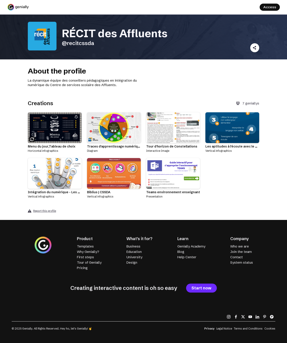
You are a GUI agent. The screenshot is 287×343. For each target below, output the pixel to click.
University (134, 257)
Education (134, 252)
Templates (85, 246)
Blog (180, 252)
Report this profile (44, 211)
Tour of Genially (89, 262)
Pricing (82, 268)
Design (131, 262)
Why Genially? (88, 252)
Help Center (186, 257)
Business (133, 246)
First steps (85, 257)
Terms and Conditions (248, 328)
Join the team (241, 252)
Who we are (239, 246)
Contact (236, 257)
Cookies (269, 328)
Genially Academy (191, 246)
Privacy (209, 328)
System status (241, 262)
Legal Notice (224, 328)
